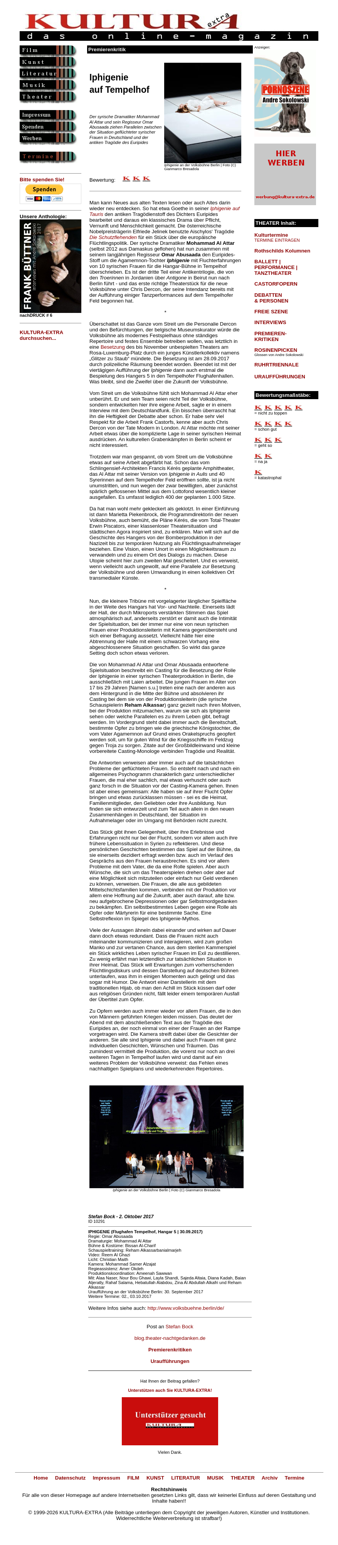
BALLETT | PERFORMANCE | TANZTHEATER (276, 267)
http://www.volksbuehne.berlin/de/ (186, 1308)
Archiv (269, 1478)
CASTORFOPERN (276, 284)
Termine (294, 1478)
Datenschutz (70, 1478)
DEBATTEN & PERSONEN (271, 298)
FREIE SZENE (271, 311)
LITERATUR (185, 1478)
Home (41, 1478)
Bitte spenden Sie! (42, 179)
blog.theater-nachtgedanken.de (170, 1338)
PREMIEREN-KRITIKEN (270, 336)
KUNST (155, 1478)
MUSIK (215, 1478)
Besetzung (113, 347)
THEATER (243, 1478)
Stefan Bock (179, 1326)
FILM (133, 1478)
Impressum (106, 1478)
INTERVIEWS (270, 322)
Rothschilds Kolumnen (282, 251)
